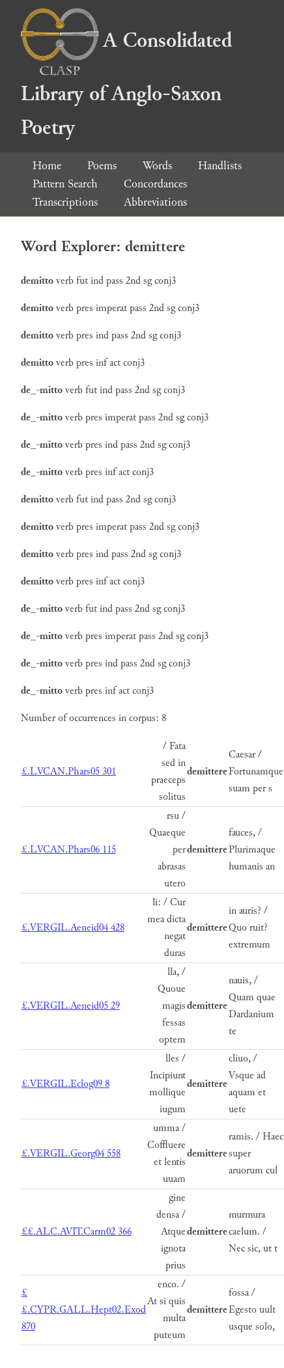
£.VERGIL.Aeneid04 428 (72, 927)
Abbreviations (155, 202)
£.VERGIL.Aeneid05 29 (70, 1005)
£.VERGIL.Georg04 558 (71, 1153)
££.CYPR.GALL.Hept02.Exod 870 (83, 1309)
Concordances (155, 184)
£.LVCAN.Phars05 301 (68, 771)
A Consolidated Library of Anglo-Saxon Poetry (126, 84)
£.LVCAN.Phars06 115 (68, 849)
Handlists (220, 165)
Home (47, 165)
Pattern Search (65, 184)
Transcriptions (65, 202)
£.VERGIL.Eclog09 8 (65, 1083)
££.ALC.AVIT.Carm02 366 (76, 1231)
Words (157, 165)
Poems (102, 165)
